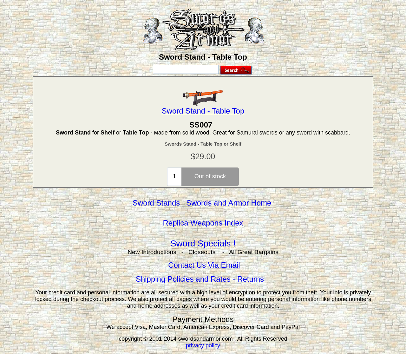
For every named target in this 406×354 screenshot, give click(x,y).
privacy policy (203, 345)
